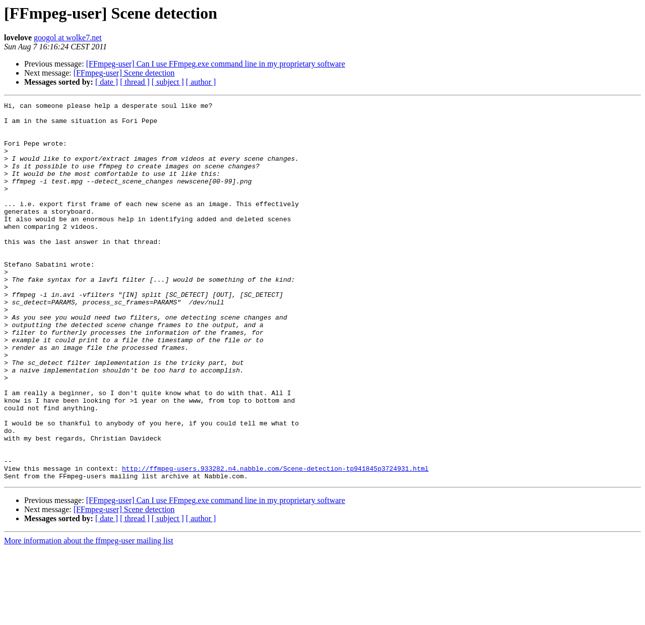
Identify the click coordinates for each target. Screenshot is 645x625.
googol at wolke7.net (68, 37)
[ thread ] (135, 82)
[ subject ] (168, 82)
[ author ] (201, 82)
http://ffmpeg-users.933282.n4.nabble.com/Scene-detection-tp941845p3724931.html (275, 542)
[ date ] (106, 82)
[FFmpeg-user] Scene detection (124, 73)
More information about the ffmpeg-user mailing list (88, 616)
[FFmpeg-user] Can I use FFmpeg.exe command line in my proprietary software (215, 63)
